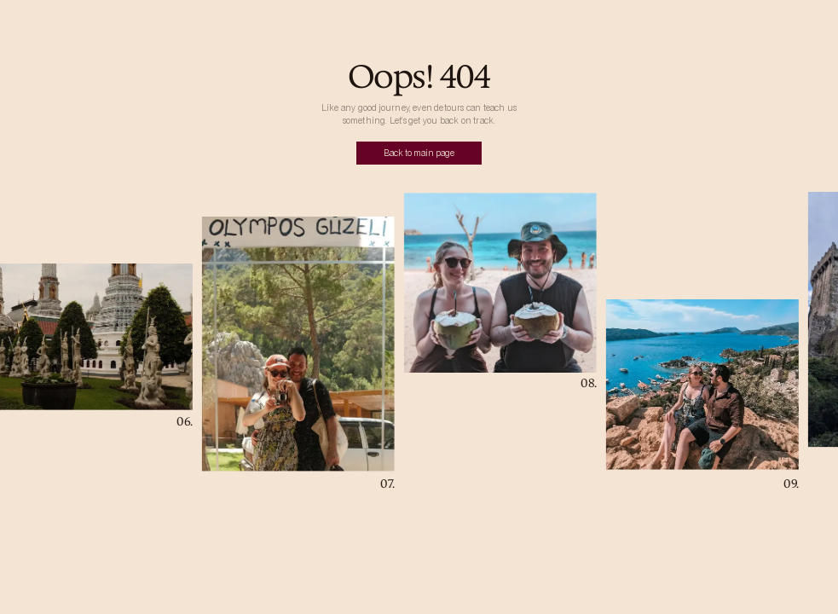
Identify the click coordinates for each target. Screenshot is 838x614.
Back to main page (419, 153)
